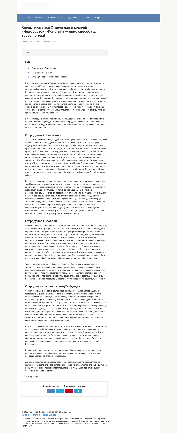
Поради (86, 18)
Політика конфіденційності (44, 415)
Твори (97, 18)
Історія (27, 18)
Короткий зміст (55, 18)
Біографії (39, 18)
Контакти (26, 415)
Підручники (72, 18)
